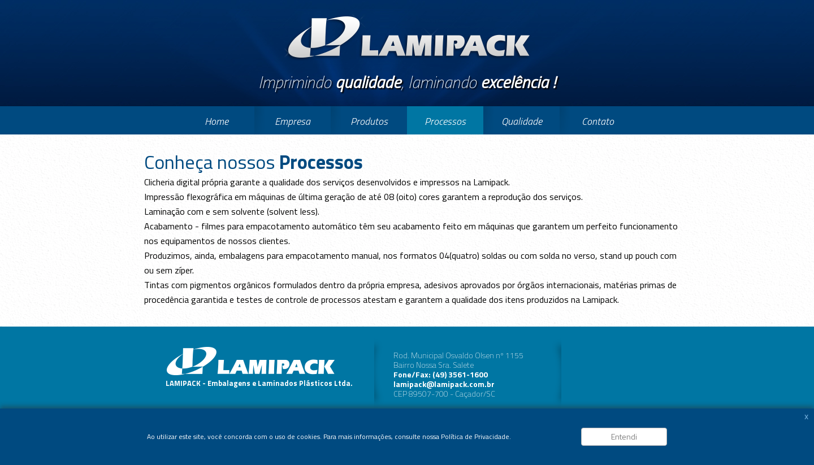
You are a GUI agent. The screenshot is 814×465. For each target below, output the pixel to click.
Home (216, 121)
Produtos (369, 121)
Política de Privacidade (475, 436)
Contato (598, 121)
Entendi (624, 436)
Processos (445, 121)
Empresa (292, 121)
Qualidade (521, 121)
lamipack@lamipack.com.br (444, 384)
